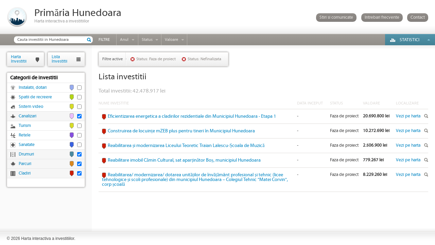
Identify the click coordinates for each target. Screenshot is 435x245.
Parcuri (25, 163)
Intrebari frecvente (382, 17)
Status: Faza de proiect (156, 59)
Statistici (409, 40)
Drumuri (26, 154)
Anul (124, 39)
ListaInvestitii (59, 59)
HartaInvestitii (19, 59)
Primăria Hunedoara (77, 13)
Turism (25, 125)
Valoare (171, 39)
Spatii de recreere (35, 97)
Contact (418, 17)
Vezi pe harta (408, 116)
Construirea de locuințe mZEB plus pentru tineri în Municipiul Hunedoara (181, 131)
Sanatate (27, 144)
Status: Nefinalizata (204, 59)
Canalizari (27, 116)
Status (147, 39)
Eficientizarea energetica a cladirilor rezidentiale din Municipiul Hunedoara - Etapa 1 (192, 116)
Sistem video (31, 106)
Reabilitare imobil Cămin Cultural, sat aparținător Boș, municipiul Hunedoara (184, 160)
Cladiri (25, 173)
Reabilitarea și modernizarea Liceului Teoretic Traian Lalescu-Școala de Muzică (186, 145)
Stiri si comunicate (336, 17)
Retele (25, 135)
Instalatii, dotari (33, 87)
